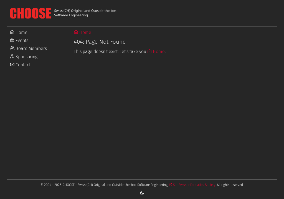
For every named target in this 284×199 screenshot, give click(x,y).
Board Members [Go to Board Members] (28, 48)
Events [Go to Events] (19, 40)
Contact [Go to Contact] (20, 64)
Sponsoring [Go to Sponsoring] (23, 56)
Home (82, 32)
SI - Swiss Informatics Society (192, 185)
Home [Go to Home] (18, 32)
